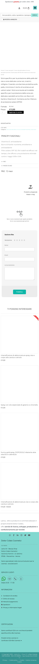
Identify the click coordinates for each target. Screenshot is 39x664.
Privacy (5, 660)
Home (2, 70)
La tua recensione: (19, 272)
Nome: (19, 247)
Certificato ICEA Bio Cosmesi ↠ (11, 640)
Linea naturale (9, 70)
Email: (19, 257)
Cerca (34, 15)
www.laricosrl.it (13, 563)
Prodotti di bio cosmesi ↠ (9, 638)
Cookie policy (13, 660)
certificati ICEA (11, 630)
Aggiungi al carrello (15, 112)
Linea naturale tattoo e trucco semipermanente (18, 129)
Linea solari (33, 129)
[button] (35, 8)
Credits (22, 660)
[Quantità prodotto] (3, 112)
